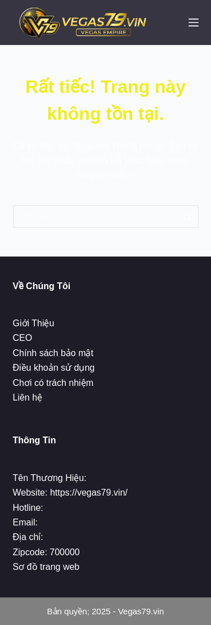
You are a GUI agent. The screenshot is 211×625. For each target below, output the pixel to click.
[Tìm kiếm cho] (94, 216)
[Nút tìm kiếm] (187, 216)
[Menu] (193, 22)
